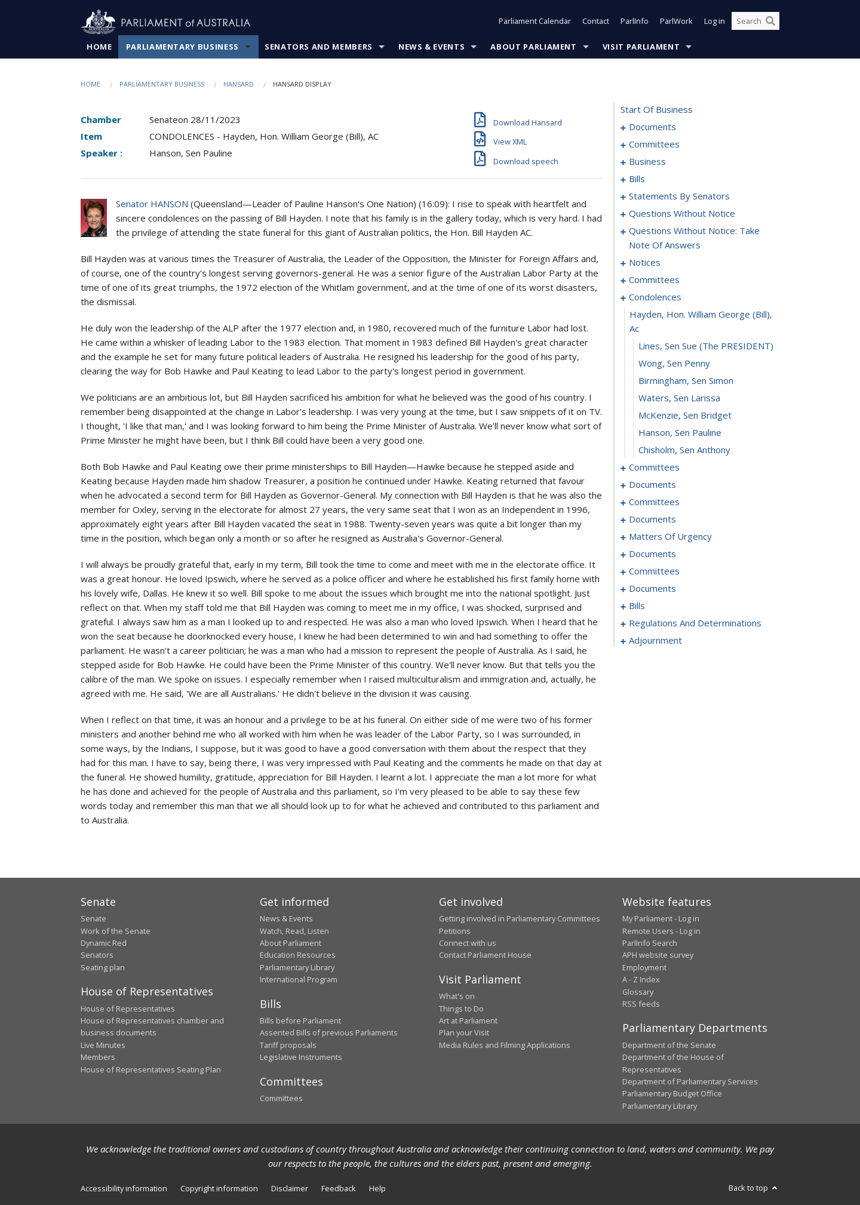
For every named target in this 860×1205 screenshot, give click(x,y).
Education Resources (298, 955)
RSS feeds (641, 1004)
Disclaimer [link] (289, 1189)
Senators (97, 955)
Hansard (238, 84)
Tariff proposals (288, 1045)
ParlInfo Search (649, 943)
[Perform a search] (770, 23)
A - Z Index (641, 980)
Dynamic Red (104, 943)
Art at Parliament (468, 1021)
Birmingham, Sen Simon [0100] (685, 381)
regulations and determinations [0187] (695, 623)
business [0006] (647, 162)
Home (99, 47)
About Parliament (533, 47)
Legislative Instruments (301, 1057)
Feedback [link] (338, 1189)
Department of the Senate (669, 1045)
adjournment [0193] (655, 641)
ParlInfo (635, 22)
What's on (457, 996)
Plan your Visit (464, 1033)
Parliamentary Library (297, 967)
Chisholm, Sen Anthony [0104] (684, 450)
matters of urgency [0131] (670, 537)
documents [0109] (652, 485)
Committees (281, 1098)
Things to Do (461, 1008)
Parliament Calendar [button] (535, 22)
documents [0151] (652, 554)
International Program (298, 980)
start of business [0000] (657, 110)
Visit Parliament (641, 47)
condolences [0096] (655, 297)
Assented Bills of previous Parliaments (329, 1033)
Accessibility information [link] (124, 1189)
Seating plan (103, 967)
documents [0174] (652, 589)
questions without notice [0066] (682, 214)
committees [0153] (654, 571)
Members (98, 1057)
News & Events (431, 47)
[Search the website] (755, 23)
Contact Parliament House (485, 955)
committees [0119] (654, 502)
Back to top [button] (754, 1188)
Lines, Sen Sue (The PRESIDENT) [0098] (705, 346)
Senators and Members (319, 47)
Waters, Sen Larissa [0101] (679, 398)
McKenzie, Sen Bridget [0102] (685, 416)
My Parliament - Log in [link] (660, 919)
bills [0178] (637, 606)
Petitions (455, 931)
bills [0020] (637, 179)
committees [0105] (654, 468)
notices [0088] (645, 263)
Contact (595, 22)
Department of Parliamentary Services (690, 1082)
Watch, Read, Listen (294, 931)
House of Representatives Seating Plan (151, 1069)
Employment (644, 967)
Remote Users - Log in (661, 931)
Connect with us (467, 943)
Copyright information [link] (219, 1189)
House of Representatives (128, 1008)
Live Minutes (103, 1045)
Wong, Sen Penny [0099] (674, 364)
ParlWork (676, 22)
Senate (93, 919)
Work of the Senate (115, 931)
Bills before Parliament (300, 1021)
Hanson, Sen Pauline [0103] (679, 433)
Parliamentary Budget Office (672, 1094)
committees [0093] (654, 280)
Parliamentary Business (182, 47)
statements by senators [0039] (679, 196)
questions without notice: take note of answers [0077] (694, 238)
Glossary (637, 991)
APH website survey (657, 955)
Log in (714, 22)
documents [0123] (652, 519)
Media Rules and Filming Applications (504, 1045)
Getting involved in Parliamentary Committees (519, 919)
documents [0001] (652, 127)
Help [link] (377, 1189)
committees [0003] (654, 144)
